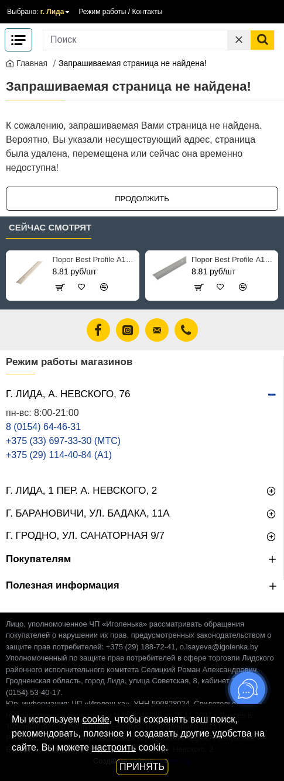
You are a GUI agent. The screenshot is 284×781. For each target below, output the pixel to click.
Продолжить (142, 198)
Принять (142, 767)
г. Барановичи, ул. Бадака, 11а (88, 513)
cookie (95, 719)
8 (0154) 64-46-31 (43, 427)
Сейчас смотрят (50, 227)
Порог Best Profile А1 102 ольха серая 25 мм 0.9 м (232, 259)
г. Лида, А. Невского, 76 (68, 394)
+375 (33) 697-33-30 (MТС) (63, 441)
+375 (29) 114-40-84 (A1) (59, 455)
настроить (114, 747)
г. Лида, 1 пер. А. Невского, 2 (81, 490)
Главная (26, 63)
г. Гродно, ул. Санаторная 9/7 (85, 535)
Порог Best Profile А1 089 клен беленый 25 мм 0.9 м (93, 259)
